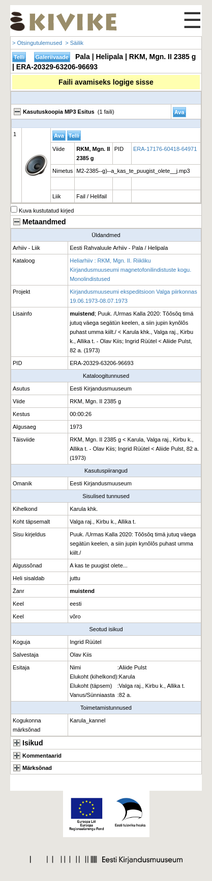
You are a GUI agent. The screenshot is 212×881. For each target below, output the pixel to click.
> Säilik (74, 43)
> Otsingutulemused (37, 43)
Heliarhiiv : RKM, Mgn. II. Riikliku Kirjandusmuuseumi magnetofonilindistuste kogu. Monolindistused (130, 269)
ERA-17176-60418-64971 (165, 149)
